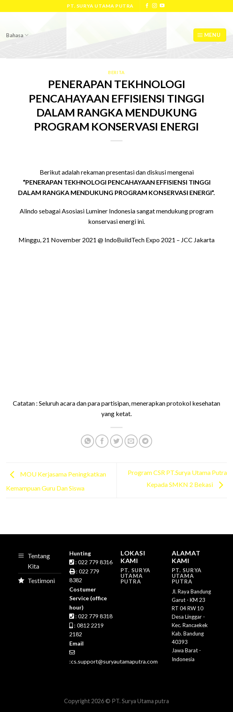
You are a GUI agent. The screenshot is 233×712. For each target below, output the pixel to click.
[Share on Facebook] (101, 441)
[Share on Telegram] (145, 441)
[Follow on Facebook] (147, 6)
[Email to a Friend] (131, 441)
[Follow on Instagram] (154, 6)
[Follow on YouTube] (162, 6)
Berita (116, 72)
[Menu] (209, 35)
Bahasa (17, 35)
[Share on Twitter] (116, 441)
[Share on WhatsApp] (87, 441)
